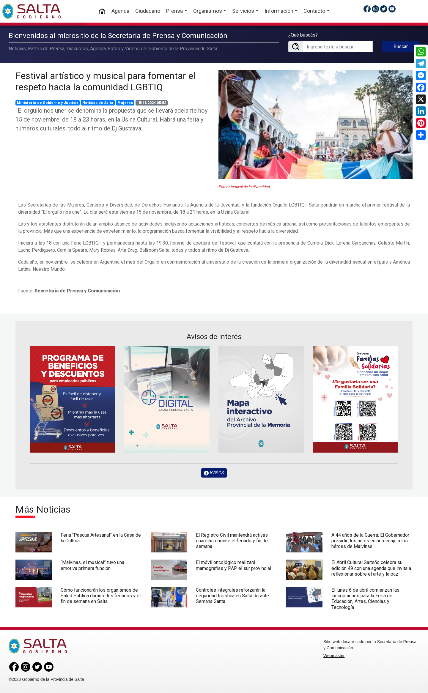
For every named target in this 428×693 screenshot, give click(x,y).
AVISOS (214, 472)
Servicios (243, 11)
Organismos (207, 11)
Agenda (120, 11)
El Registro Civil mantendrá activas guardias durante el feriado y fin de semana (232, 540)
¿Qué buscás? (303, 35)
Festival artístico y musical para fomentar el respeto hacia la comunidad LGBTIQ (105, 81)
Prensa (174, 11)
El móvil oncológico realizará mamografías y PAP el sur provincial (233, 565)
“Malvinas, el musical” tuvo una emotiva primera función (92, 565)
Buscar (401, 46)
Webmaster (333, 655)
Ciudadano (147, 11)
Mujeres (125, 103)
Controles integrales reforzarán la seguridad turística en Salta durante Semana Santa (232, 595)
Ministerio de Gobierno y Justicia (47, 103)
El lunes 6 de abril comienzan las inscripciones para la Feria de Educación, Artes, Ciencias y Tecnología (365, 598)
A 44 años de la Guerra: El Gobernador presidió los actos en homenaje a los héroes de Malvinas (370, 540)
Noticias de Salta (97, 103)
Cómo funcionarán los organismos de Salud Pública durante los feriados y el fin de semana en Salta (101, 595)
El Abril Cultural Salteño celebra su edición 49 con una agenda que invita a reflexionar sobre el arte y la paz (371, 568)
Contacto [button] (314, 11)
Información (279, 11)
